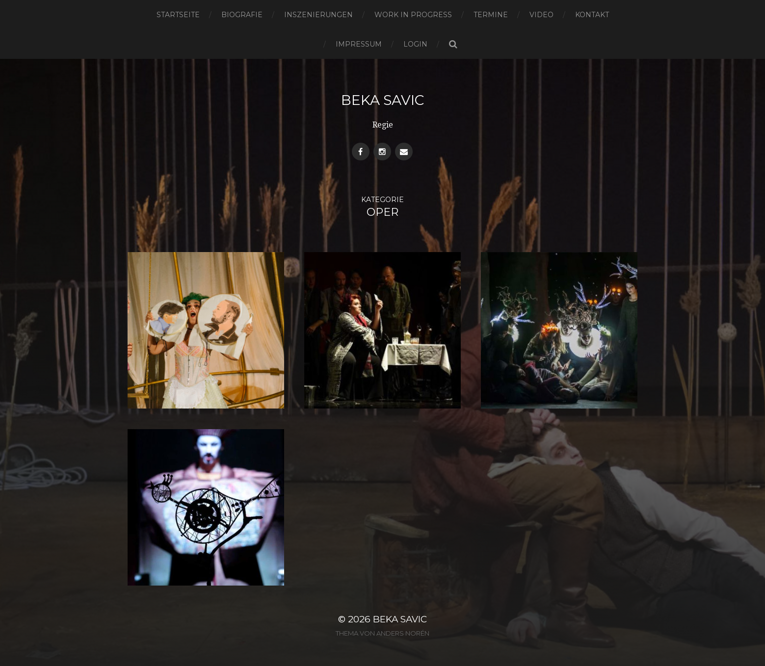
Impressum (359, 44)
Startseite (178, 14)
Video (541, 14)
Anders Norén (402, 633)
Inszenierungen (318, 14)
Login (415, 44)
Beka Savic (382, 100)
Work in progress (413, 14)
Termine (491, 14)
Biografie (242, 14)
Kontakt (592, 14)
